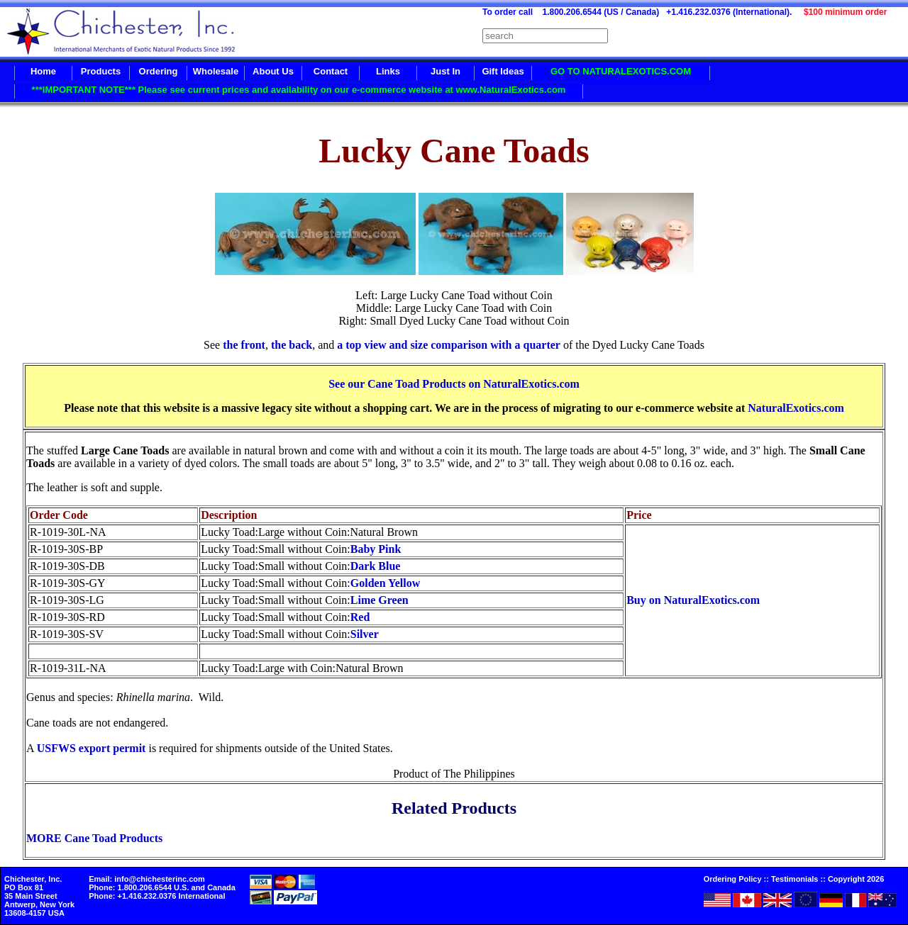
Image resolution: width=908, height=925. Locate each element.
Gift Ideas (503, 71)
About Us (273, 71)
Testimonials (794, 879)
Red (360, 617)
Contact (331, 71)
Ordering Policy (733, 879)
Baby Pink (376, 549)
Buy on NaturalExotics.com (693, 600)
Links (388, 71)
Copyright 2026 (856, 879)
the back (291, 345)
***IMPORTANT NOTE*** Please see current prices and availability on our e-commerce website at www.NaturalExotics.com (299, 89)
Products (101, 71)
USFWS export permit (91, 748)
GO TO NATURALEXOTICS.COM (620, 71)
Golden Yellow (385, 583)
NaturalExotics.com (796, 408)
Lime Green (379, 600)
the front (244, 345)
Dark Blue (375, 566)
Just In (445, 71)
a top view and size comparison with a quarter (448, 345)
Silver (364, 634)
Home (43, 71)
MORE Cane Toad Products (94, 838)
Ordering (158, 71)
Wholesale (215, 71)
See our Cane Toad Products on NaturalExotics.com (454, 384)
